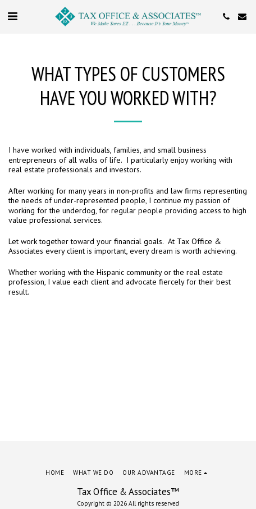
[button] (12, 16)
